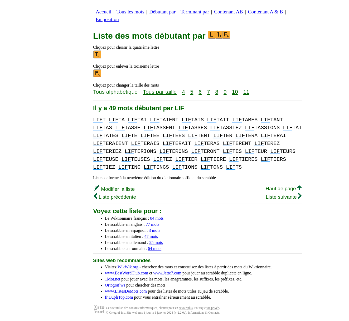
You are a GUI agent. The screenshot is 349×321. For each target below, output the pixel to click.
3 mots (154, 230)
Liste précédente (115, 197)
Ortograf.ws (115, 285)
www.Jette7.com (167, 273)
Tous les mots (130, 11)
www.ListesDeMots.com (126, 291)
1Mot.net (112, 279)
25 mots (156, 242)
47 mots (151, 236)
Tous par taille (160, 92)
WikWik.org (128, 267)
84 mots (156, 218)
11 (246, 92)
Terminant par (195, 11)
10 (235, 92)
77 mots (152, 224)
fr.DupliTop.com (119, 297)
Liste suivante (284, 197)
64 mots (154, 248)
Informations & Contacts (203, 312)
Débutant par (162, 11)
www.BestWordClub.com (126, 273)
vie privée (212, 308)
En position (107, 19)
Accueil (104, 11)
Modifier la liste (114, 189)
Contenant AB (228, 11)
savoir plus (186, 308)
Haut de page (283, 188)
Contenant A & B (265, 11)
